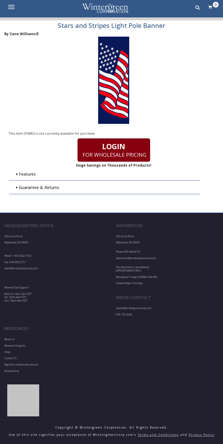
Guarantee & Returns (37, 187)
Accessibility (11, 371)
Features (25, 174)
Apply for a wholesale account (21, 364)
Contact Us (10, 358)
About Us (9, 339)
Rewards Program (14, 345)
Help (7, 352)
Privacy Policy (202, 435)
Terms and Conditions (158, 435)
